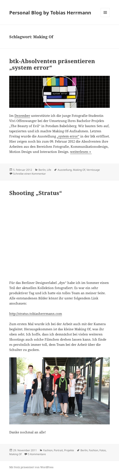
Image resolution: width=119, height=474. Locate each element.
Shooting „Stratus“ (35, 193)
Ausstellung (65, 170)
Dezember (22, 115)
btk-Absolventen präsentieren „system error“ (52, 64)
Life (49, 170)
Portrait (58, 450)
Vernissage (93, 170)
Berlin (42, 170)
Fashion (48, 450)
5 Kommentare (37, 454)
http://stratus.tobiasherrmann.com (35, 313)
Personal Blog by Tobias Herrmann (50, 12)
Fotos (102, 450)
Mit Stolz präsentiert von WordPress (31, 467)
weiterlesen (81, 151)
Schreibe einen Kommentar (29, 173)
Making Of (79, 170)
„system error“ (68, 136)
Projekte (69, 450)
